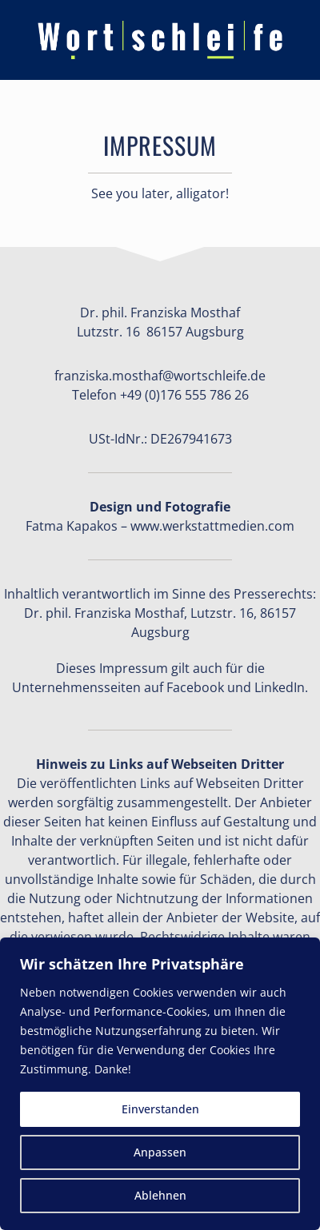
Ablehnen (160, 1195)
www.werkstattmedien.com (212, 526)
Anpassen (160, 1152)
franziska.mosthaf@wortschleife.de (160, 375)
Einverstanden (160, 1109)
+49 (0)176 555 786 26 (184, 395)
